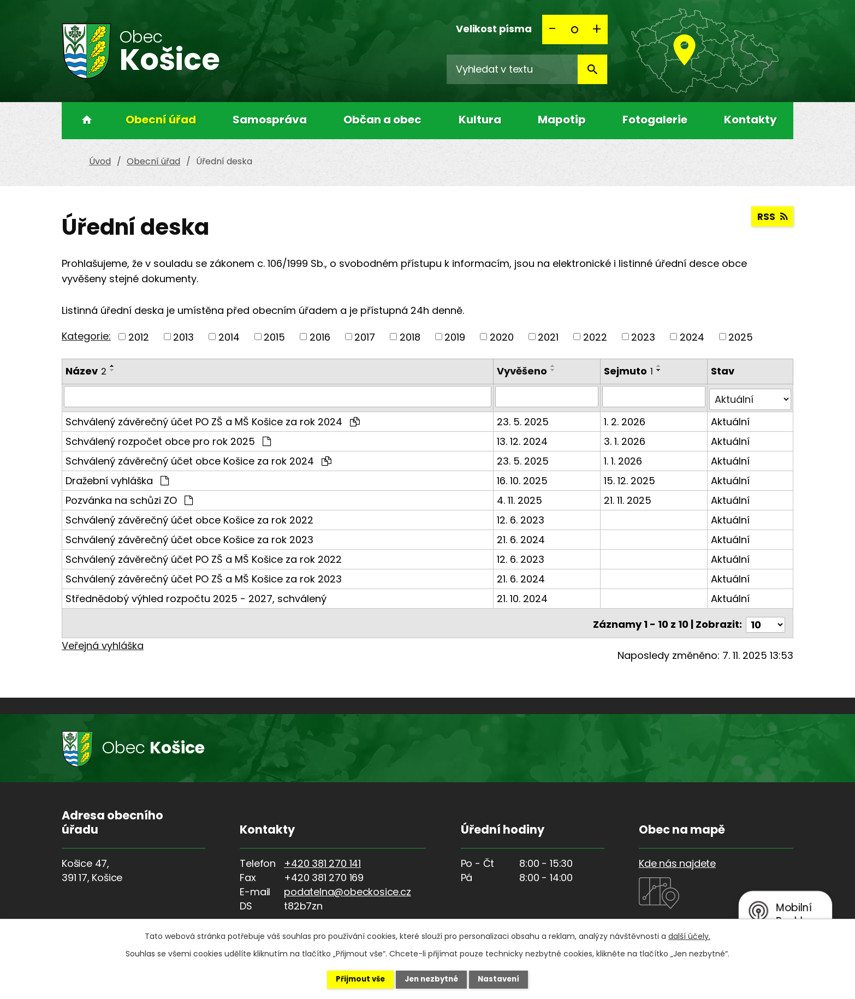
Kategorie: (86, 336)
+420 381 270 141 (322, 857)
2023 (643, 336)
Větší (597, 29)
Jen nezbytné (431, 978)
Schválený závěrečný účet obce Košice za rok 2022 (189, 517)
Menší (553, 29)
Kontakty (750, 119)
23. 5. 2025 (524, 418)
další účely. (689, 935)
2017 (364, 336)
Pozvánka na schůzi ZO (129, 497)
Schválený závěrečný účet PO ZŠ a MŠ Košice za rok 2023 (204, 575)
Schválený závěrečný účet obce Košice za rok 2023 (189, 536)
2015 (274, 336)
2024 (692, 336)
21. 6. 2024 (522, 536)
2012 (138, 336)
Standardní (575, 29)
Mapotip (562, 119)
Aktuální (730, 418)
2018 (410, 336)
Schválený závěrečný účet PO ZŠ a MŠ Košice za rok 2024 (213, 418)
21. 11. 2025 (628, 497)
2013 (183, 336)
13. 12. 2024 (523, 438)
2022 (595, 336)
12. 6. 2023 (521, 517)
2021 (548, 336)
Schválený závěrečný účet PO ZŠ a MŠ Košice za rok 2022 (204, 556)
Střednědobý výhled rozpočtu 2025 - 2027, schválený (196, 595)
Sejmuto (629, 371)
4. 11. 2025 (520, 497)
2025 (740, 336)
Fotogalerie (654, 119)
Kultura (480, 119)
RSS (771, 218)
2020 (502, 336)
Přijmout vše (352, 978)
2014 (229, 336)
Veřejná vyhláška (103, 639)
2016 (320, 336)
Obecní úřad (161, 119)
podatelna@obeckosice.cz (347, 886)
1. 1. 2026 (623, 458)
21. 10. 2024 (523, 595)
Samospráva (270, 119)
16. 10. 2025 (523, 477)
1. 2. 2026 (625, 418)
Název (86, 371)
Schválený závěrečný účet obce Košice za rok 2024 (198, 458)
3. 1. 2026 (625, 438)
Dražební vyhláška (117, 477)
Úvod (83, 120)
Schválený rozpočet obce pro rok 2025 (168, 438)
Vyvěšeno (523, 371)
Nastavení (507, 978)
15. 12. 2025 (630, 477)
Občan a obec (382, 119)
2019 (454, 336)
